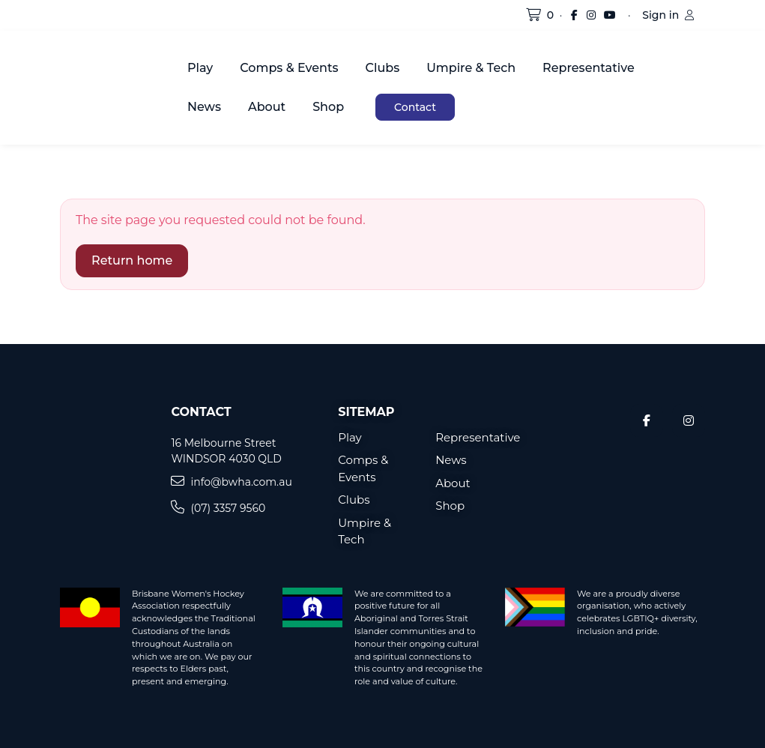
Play (200, 68)
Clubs (383, 68)
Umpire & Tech (470, 68)
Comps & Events (289, 68)
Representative (588, 68)
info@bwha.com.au (231, 481)
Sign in (668, 15)
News (204, 107)
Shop (328, 107)
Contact (415, 107)
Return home (131, 260)
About (266, 107)
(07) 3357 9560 (218, 508)
